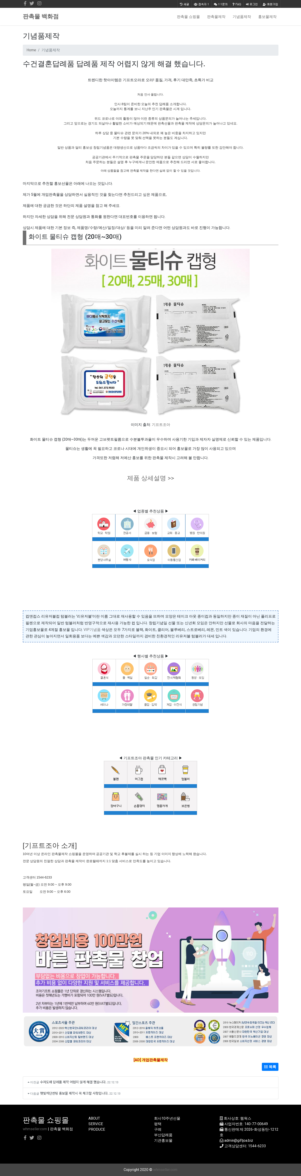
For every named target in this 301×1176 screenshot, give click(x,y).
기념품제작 (242, 16)
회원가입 (270, 4)
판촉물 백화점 (41, 16)
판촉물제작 (216, 16)
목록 (270, 1067)
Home (31, 50)
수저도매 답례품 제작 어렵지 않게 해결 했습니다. (73, 1081)
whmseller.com (35, 1129)
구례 (157, 1129)
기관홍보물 (163, 1140)
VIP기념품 (92, 629)
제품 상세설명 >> (150, 478)
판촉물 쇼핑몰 (188, 16)
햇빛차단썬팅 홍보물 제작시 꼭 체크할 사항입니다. (74, 1093)
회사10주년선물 (167, 1118)
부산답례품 (163, 1135)
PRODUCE (96, 1129)
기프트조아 (161, 424)
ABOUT (94, 1118)
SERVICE (95, 1124)
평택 (157, 1124)
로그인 (252, 4)
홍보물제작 (267, 16)
